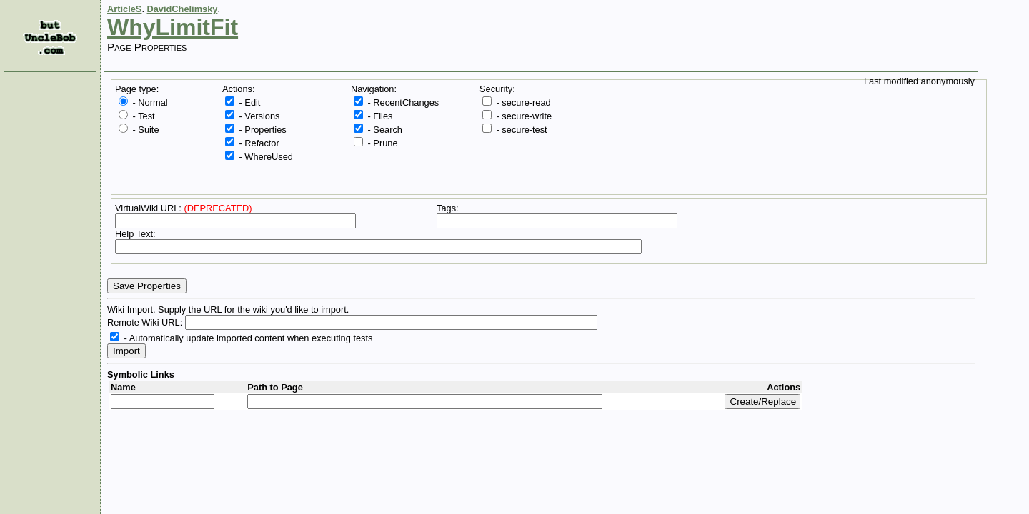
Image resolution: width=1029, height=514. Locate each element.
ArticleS (124, 9)
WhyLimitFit (172, 27)
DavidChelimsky (182, 9)
